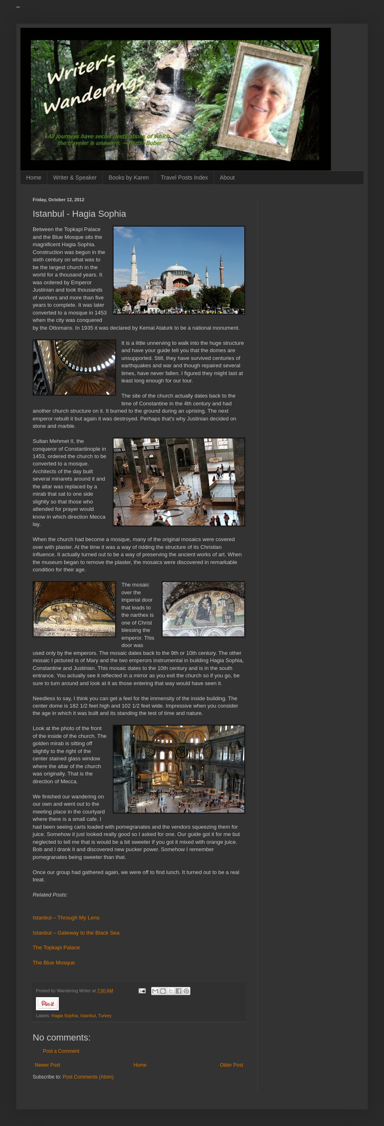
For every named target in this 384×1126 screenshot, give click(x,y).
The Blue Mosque (54, 963)
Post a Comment (61, 1051)
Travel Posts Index (184, 177)
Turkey (105, 1015)
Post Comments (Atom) (88, 1077)
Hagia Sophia (64, 1015)
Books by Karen (129, 177)
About (227, 177)
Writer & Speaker (74, 177)
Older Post (231, 1065)
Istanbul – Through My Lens (66, 918)
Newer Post (47, 1065)
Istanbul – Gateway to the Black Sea (76, 933)
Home (33, 177)
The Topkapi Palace (56, 947)
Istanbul (88, 1015)
